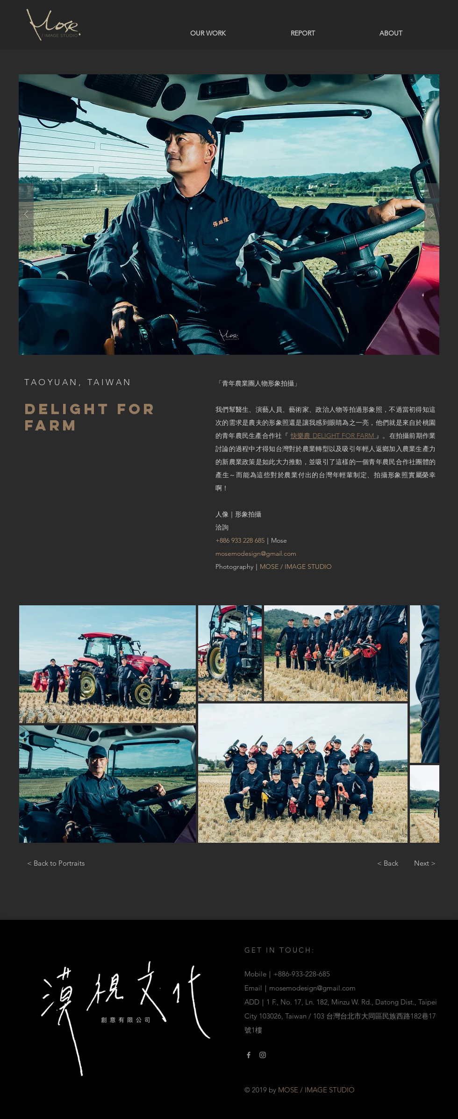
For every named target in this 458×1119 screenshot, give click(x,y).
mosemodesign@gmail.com (255, 553)
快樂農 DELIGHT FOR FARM (333, 435)
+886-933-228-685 (301, 973)
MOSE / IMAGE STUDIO (296, 566)
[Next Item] (423, 724)
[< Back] (387, 863)
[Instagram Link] (262, 1055)
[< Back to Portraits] (56, 863)
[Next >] (425, 863)
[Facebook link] (248, 1055)
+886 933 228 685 (240, 540)
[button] (229, 214)
